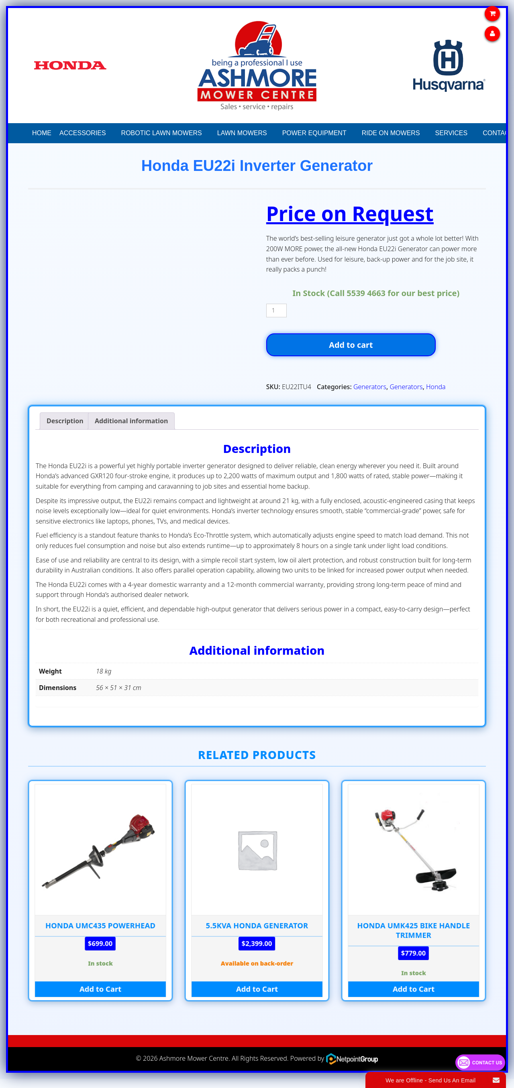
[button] (113, 133)
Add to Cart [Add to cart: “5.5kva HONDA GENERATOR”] (257, 998)
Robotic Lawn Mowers (161, 133)
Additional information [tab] (131, 429)
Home (41, 133)
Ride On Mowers (391, 133)
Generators (369, 396)
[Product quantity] (276, 310)
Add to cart (376, 349)
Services (451, 133)
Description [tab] (65, 429)
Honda (436, 396)
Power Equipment (314, 133)
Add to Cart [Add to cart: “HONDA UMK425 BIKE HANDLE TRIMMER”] (413, 998)
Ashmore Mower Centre (193, 1067)
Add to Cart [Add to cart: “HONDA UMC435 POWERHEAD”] (100, 998)
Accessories (82, 133)
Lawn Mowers (242, 133)
